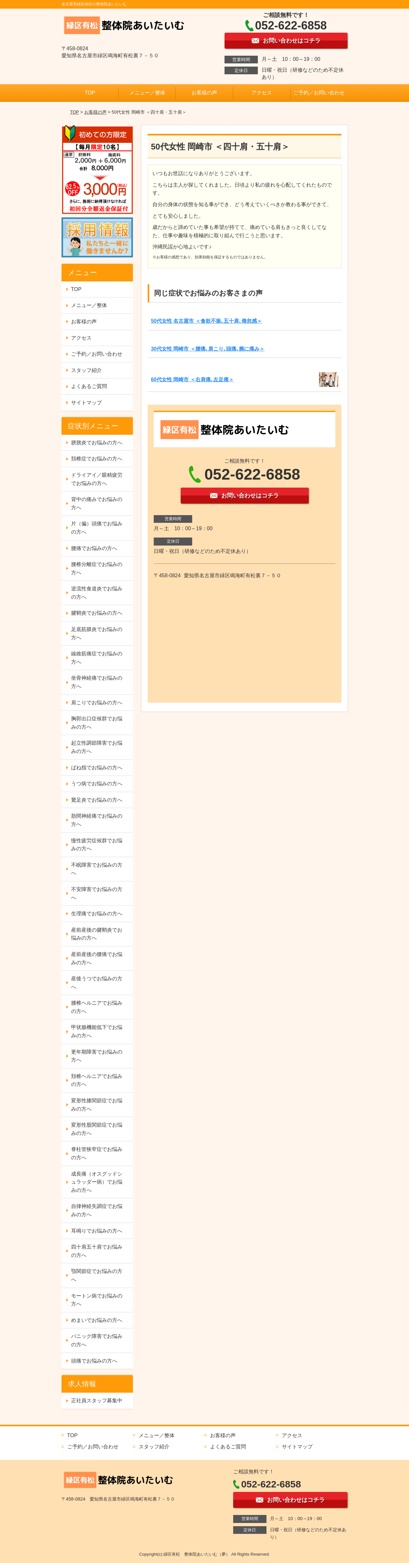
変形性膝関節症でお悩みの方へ (96, 1105)
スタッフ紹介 (86, 370)
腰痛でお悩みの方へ (94, 548)
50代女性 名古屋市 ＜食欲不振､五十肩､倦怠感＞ (206, 321)
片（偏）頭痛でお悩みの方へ (96, 528)
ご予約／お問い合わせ (319, 92)
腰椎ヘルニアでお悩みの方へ (96, 1007)
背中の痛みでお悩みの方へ (96, 503)
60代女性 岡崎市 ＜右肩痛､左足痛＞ (192, 379)
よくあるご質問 (89, 386)
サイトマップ (86, 402)
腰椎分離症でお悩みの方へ (96, 568)
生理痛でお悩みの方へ (96, 913)
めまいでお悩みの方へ (96, 1320)
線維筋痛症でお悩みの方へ (96, 658)
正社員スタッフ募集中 (96, 1400)
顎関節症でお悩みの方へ (96, 1275)
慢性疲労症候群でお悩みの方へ (96, 845)
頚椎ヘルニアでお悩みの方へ (96, 1080)
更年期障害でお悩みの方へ (96, 1056)
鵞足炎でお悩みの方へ (96, 800)
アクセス (261, 92)
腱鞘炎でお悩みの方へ (96, 613)
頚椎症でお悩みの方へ (96, 458)
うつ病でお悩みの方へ (96, 783)
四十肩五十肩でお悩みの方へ (96, 1251)
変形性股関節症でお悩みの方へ (96, 1129)
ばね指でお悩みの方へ (96, 767)
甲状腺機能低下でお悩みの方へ (96, 1031)
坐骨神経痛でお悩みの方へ (96, 682)
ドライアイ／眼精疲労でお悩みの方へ (96, 479)
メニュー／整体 (147, 92)
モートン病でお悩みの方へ (96, 1300)
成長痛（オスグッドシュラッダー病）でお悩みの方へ (96, 1182)
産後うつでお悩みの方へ (96, 983)
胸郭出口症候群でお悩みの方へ (96, 723)
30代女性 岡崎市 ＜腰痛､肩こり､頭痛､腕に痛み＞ (208, 349)
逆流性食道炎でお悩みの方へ (96, 593)
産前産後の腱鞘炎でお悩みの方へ (96, 934)
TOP (90, 92)
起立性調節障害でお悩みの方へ (96, 747)
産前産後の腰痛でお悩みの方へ (96, 958)
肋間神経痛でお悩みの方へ (96, 820)
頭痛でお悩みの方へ (94, 1361)
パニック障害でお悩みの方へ (96, 1340)
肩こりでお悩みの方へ (96, 702)
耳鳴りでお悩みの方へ (96, 1231)
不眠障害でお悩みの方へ (96, 869)
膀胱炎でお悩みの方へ (96, 442)
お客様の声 (204, 92)
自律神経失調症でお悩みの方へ (96, 1210)
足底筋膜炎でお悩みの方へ (96, 633)
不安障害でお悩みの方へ (96, 893)
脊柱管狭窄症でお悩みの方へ (96, 1153)
